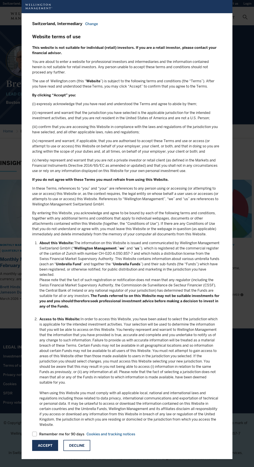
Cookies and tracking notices (111, 434)
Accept (45, 445)
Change (91, 24)
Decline (77, 445)
